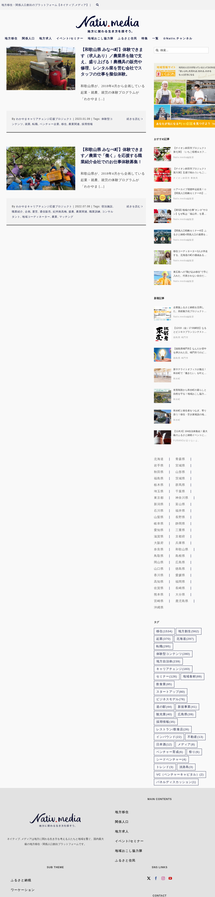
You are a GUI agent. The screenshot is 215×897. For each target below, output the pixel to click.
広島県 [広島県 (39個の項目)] (186, 714)
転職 (35, 124)
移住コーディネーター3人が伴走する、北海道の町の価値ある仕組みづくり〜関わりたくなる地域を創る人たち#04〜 (190, 253)
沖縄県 (159, 607)
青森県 (180, 459)
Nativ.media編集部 (183, 157)
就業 (28, 124)
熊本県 (159, 594)
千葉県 (180, 491)
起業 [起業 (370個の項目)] (163, 639)
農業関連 (74, 124)
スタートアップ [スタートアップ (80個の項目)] (170, 692)
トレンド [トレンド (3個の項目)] (165, 767)
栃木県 (159, 484)
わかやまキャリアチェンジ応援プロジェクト (44, 118)
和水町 (176, 378)
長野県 (180, 517)
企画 (28, 211)
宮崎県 (159, 601)
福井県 (180, 510)
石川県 (159, 510)
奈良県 (159, 549)
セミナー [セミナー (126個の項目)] (166, 676)
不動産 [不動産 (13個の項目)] (195, 737)
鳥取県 (159, 555)
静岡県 (180, 523)
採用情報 (87, 124)
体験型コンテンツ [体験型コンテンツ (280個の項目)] (173, 654)
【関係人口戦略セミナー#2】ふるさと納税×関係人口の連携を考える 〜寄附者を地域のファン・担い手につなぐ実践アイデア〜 (190, 232)
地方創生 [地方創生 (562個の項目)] (188, 631)
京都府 (180, 536)
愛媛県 (180, 575)
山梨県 (159, 517)
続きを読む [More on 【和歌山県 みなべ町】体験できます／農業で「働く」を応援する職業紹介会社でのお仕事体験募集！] (134, 206)
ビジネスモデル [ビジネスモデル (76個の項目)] (170, 699)
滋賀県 (159, 536)
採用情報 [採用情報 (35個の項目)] (165, 722)
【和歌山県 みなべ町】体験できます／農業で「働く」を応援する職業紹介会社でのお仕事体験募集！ (112, 155)
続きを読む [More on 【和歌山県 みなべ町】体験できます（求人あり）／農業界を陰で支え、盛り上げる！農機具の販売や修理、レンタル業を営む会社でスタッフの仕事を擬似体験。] (134, 118)
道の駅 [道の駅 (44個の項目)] (164, 707)
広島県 (180, 562)
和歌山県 (181, 549)
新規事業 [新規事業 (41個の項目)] (187, 707)
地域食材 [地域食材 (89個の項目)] (192, 676)
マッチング (66, 216)
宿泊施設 (107, 206)
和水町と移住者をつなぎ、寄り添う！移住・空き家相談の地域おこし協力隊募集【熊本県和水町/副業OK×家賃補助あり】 (189, 412)
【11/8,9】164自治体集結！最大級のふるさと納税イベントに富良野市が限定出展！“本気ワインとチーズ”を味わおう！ (190, 433)
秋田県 (159, 472)
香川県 (159, 575)
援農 (71, 211)
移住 (64, 124)
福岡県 (180, 581)
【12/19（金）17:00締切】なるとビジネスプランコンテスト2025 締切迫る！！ (189, 330)
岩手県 (159, 465)
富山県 (180, 504)
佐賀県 (159, 588)
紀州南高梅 (60, 211)
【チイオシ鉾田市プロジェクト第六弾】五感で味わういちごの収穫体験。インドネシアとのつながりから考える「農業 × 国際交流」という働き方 (190, 170)
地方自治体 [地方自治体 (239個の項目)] (168, 661)
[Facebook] (156, 878)
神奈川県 (181, 497)
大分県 (180, 594)
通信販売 (45, 211)
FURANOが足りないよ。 (186, 440)
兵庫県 (180, 543)
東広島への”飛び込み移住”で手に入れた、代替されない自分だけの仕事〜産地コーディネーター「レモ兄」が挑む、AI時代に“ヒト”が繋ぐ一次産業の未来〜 (190, 274)
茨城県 (180, 478)
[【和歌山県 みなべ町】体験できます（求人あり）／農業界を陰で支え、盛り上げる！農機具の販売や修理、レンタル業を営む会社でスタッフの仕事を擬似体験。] (40, 68)
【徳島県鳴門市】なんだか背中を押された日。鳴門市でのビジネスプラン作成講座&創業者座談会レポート (190, 350)
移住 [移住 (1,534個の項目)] (164, 631)
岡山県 (159, 562)
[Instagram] (163, 878)
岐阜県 (159, 523)
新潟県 (159, 504)
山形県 (180, 472)
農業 (54, 216)
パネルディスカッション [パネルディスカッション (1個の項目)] (176, 782)
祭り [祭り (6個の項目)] (194, 752)
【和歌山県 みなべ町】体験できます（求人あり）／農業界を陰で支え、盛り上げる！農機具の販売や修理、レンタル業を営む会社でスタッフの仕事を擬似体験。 (112, 61)
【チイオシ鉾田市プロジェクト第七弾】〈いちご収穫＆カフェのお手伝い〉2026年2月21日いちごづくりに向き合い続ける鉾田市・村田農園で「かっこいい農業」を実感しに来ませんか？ (189, 150)
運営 (35, 211)
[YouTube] (170, 878)
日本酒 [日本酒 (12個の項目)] (164, 744)
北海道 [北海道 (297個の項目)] (185, 639)
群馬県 (180, 484)
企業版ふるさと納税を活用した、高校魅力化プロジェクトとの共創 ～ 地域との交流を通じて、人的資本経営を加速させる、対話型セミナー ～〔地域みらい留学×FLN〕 (190, 309)
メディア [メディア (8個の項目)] (186, 744)
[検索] (100, 5)
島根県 (180, 555)
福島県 (159, 478)
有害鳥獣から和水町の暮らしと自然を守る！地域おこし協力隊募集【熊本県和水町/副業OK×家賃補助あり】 (190, 392)
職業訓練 (94, 211)
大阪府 (159, 543)
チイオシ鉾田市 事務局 (185, 178)
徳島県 (180, 568)
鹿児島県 (181, 601)
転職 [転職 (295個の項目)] (163, 646)
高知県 (159, 581)
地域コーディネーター (36, 216)
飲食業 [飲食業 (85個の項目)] (164, 684)
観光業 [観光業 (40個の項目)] (164, 714)
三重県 (180, 530)
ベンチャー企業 (49, 124)
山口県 (159, 568)
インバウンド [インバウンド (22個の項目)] (169, 737)
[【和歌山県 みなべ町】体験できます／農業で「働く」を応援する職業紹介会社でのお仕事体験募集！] (40, 168)
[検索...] (181, 50)
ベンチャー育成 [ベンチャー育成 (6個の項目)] (169, 752)
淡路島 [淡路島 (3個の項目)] (186, 767)
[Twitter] (149, 878)
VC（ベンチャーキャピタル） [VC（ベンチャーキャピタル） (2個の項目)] (180, 774)
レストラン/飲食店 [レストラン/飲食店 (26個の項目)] (172, 729)
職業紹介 (17, 211)
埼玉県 (159, 491)
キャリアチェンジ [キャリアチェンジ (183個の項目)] (173, 669)
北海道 (159, 459)
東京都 (159, 497)
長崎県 (180, 588)
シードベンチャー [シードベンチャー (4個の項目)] (171, 759)
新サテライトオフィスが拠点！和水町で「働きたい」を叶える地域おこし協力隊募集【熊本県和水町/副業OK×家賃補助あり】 (190, 371)
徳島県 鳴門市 (180, 337)
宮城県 (180, 465)
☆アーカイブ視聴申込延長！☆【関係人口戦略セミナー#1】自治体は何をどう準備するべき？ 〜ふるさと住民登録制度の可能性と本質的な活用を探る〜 (190, 191)
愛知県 (159, 530)
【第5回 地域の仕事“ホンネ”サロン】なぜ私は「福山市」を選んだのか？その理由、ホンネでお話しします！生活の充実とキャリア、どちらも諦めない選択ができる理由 (190, 212)
